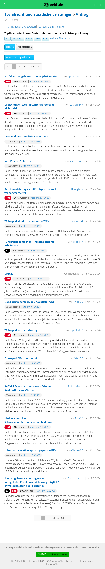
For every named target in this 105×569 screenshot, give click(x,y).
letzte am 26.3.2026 (39, 335)
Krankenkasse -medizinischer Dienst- (27, 136)
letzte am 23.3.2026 (30, 395)
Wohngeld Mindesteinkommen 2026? (27, 221)
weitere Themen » (60, 38)
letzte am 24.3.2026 (30, 363)
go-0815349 (76, 105)
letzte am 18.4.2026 (30, 226)
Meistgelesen (25, 47)
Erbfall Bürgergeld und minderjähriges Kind (31, 76)
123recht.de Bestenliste (50, 27)
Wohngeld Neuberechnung (21, 330)
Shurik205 (78, 302)
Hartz (45, 39)
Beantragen (17, 39)
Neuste (10, 47)
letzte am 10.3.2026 (45, 491)
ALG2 (37, 39)
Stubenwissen (75, 386)
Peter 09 (78, 358)
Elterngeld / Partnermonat (20, 358)
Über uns (32, 561)
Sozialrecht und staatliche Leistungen (38, 15)
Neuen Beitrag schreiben (19, 57)
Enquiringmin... (76, 478)
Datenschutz (72, 561)
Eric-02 (79, 418)
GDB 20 (8, 274)
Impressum (88, 561)
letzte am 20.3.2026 (30, 455)
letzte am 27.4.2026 (30, 142)
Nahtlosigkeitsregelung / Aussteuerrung (29, 302)
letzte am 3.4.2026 (36, 251)
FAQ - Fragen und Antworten (20, 27)
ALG (7, 39)
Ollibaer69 (77, 450)
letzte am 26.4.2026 (30, 166)
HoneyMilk (77, 189)
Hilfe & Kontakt (17, 561)
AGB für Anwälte (55, 561)
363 (32, 66)
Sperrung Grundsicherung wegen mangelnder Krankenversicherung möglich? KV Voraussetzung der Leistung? (31, 482)
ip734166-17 (76, 76)
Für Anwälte (52, 564)
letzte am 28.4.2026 (39, 81)
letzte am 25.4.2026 (39, 198)
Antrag (82, 15)
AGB (42, 561)
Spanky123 (77, 330)
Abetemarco (76, 161)
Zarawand (77, 221)
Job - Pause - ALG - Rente (19, 161)
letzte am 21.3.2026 (39, 427)
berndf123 (78, 242)
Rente (29, 39)
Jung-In (79, 136)
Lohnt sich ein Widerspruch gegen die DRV (30, 450)
